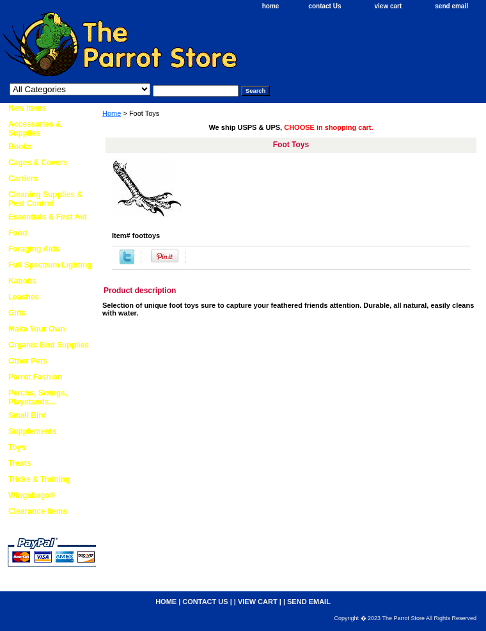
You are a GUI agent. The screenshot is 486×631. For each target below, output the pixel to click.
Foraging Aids (33, 248)
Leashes (23, 296)
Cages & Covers (37, 162)
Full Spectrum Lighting (50, 264)
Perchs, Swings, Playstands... (37, 397)
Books (20, 146)
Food (17, 232)
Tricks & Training (39, 479)
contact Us (324, 6)
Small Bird (27, 415)
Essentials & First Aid (47, 216)
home (270, 6)
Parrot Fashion (35, 376)
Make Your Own (36, 328)
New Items (27, 108)
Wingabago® (31, 495)
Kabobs (22, 280)
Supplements (32, 431)
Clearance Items (37, 511)
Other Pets (27, 360)
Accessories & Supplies (34, 129)
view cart (388, 6)
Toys (17, 447)
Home (111, 113)
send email (451, 6)
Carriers (23, 178)
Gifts (17, 312)
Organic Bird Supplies (48, 344)
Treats (19, 463)
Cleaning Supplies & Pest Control (45, 199)
